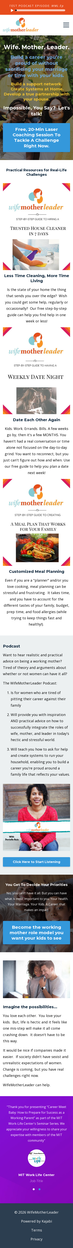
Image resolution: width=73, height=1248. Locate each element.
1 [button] (34, 1189)
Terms (36, 1230)
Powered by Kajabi (36, 1221)
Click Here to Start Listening (36, 862)
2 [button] (39, 1189)
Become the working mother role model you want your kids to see (36, 932)
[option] (36, 1143)
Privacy (36, 1239)
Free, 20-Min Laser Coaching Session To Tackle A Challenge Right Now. (36, 137)
